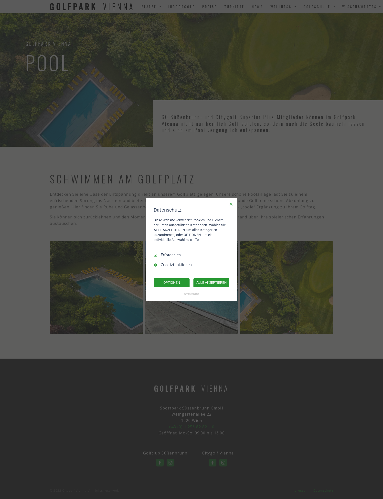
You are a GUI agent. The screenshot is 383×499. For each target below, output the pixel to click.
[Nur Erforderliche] (231, 204)
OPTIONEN (171, 282)
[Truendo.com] (191, 294)
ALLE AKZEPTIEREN (211, 282)
